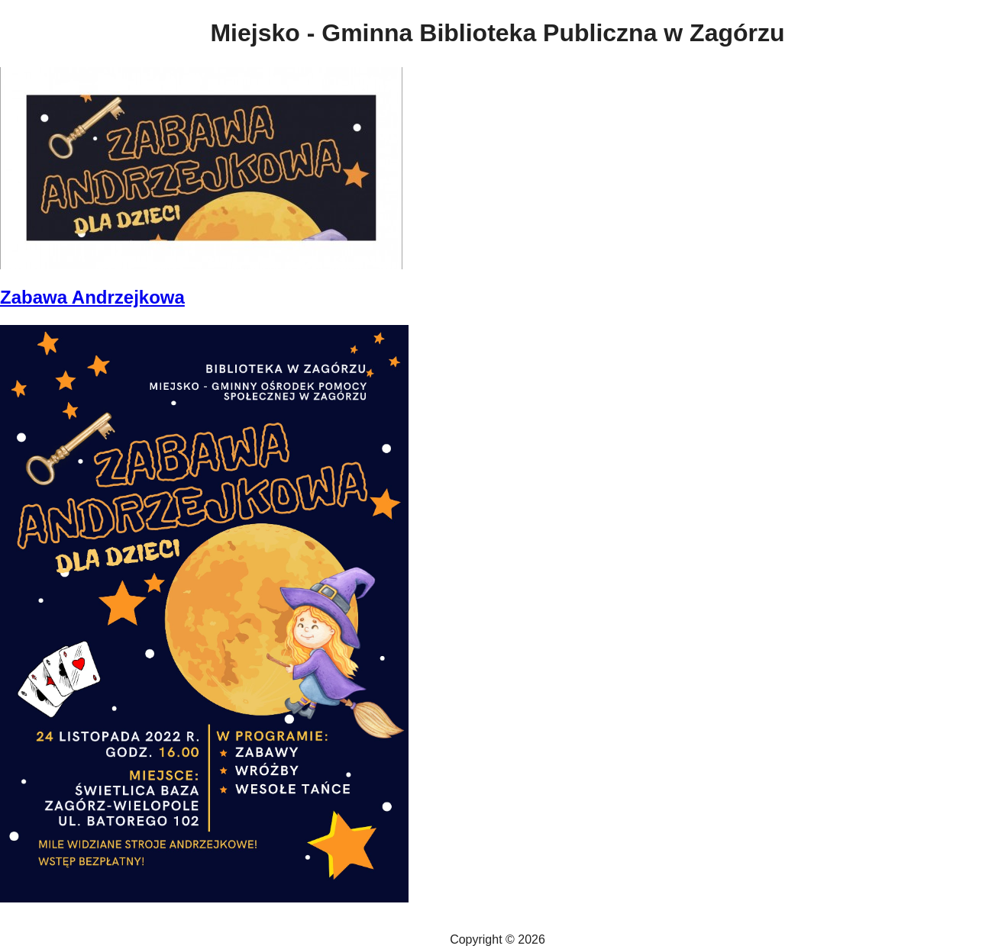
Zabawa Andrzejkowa (92, 297)
